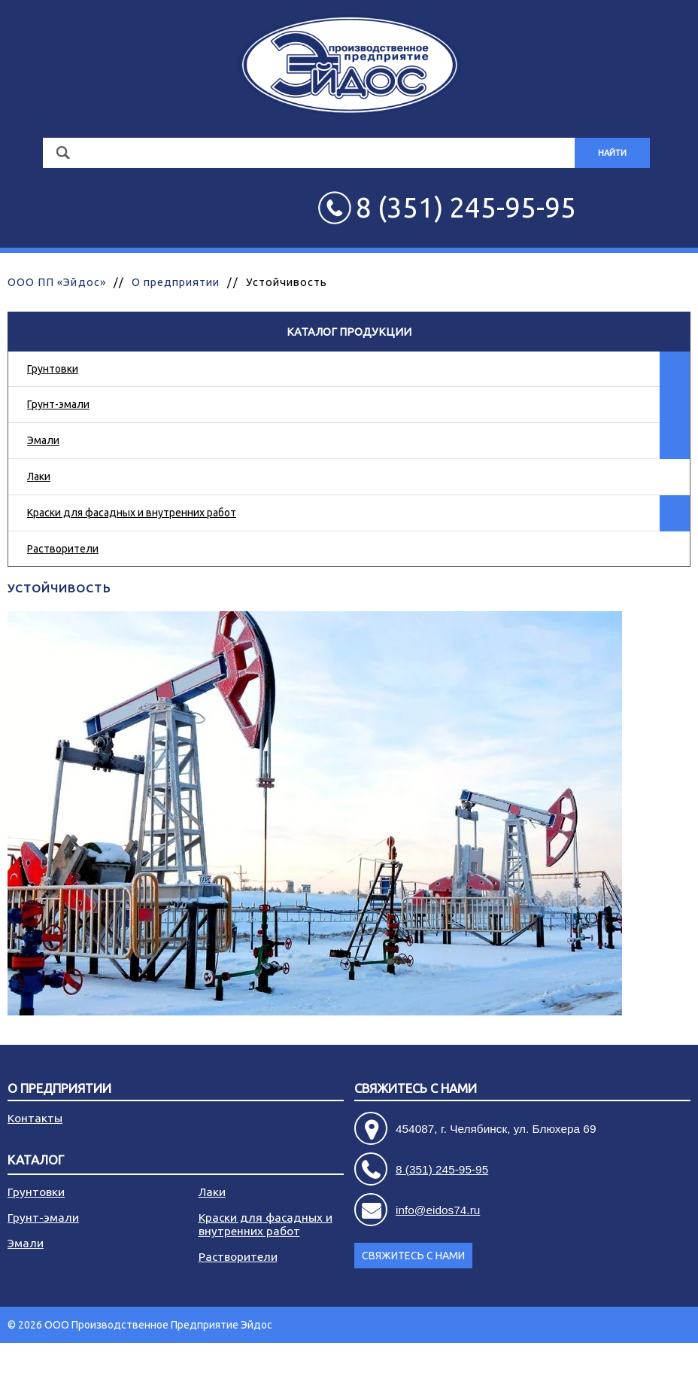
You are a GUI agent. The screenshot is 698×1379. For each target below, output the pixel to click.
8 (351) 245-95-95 (442, 1169)
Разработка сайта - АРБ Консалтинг (603, 1361)
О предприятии (176, 281)
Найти (612, 152)
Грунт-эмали (58, 404)
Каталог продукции (349, 331)
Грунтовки (52, 369)
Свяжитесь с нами (415, 1088)
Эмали (43, 440)
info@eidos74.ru (438, 1210)
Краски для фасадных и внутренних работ (131, 513)
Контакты (35, 1118)
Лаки (38, 476)
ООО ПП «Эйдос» (57, 281)
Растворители (63, 549)
